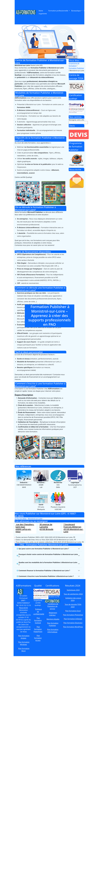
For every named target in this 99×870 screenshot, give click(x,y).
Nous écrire (23, 608)
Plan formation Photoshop (73, 615)
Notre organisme (43, 12)
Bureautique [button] (76, 11)
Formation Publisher (76, 68)
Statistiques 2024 (73, 590)
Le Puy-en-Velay (20, 518)
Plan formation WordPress (73, 627)
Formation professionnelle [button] (58, 11)
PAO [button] (85, 11)
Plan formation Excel (73, 611)
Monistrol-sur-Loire (35, 518)
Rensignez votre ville (76, 120)
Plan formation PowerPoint (38, 629)
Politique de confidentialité (38, 611)
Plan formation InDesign (73, 619)
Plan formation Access (38, 638)
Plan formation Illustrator (73, 623)
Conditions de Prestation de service (52, 606)
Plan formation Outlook (38, 620)
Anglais (93, 11)
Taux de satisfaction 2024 (73, 594)
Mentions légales (53, 619)
